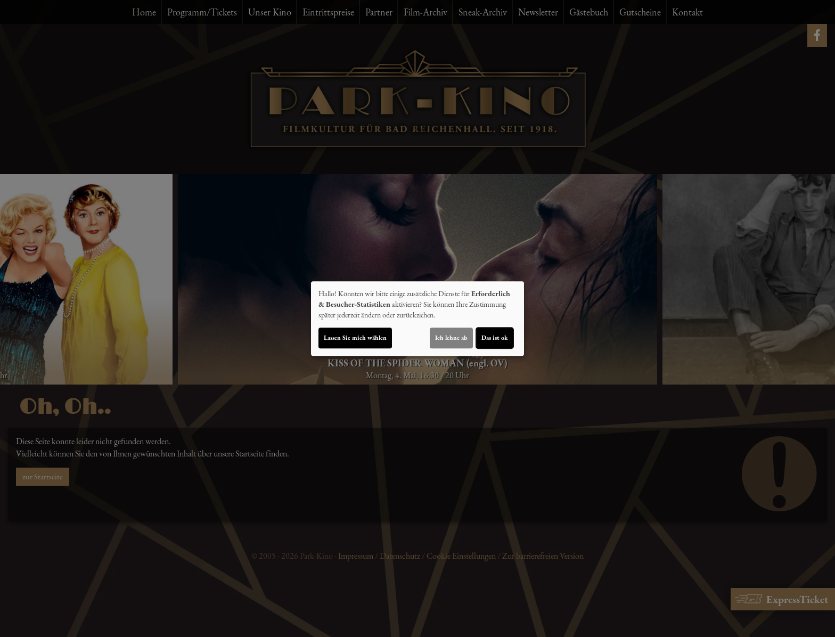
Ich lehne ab (451, 337)
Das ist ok (494, 337)
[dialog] (417, 318)
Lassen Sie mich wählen (355, 337)
